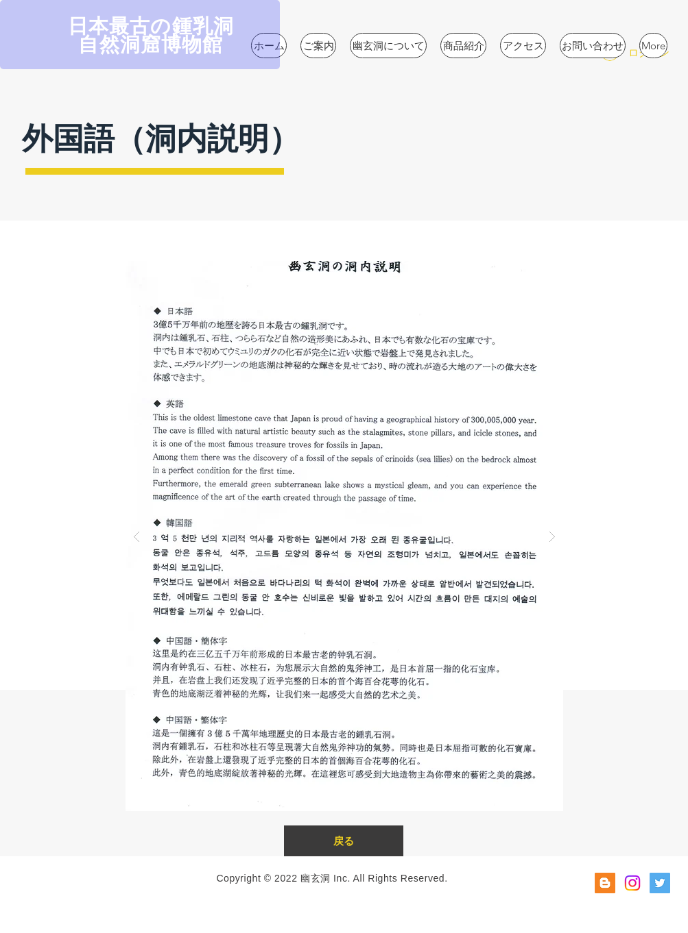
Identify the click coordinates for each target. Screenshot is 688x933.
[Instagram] (632, 883)
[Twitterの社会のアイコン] (660, 883)
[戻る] (343, 840)
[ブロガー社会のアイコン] (605, 883)
